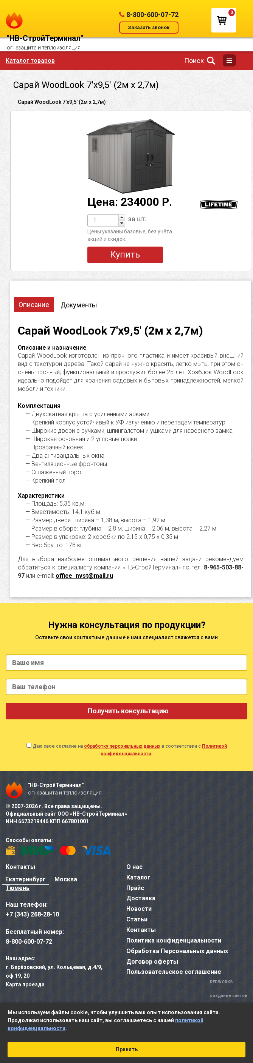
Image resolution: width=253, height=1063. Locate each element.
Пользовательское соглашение (173, 971)
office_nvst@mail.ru (84, 575)
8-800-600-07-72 (152, 15)
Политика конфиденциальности (173, 940)
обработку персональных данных (122, 746)
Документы (79, 305)
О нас (134, 866)
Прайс (135, 888)
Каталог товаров (30, 60)
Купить (125, 254)
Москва (65, 879)
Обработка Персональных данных (177, 951)
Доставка (140, 898)
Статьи (136, 919)
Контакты (141, 929)
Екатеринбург (25, 879)
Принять (127, 1049)
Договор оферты (152, 961)
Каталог (138, 877)
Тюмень (17, 888)
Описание (34, 305)
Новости (139, 908)
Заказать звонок (148, 27)
